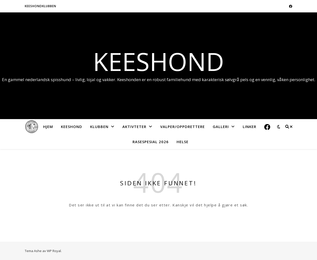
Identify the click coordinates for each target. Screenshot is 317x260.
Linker (249, 126)
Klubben (99, 126)
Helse (182, 141)
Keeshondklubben (40, 6)
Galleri (221, 126)
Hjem (48, 126)
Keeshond (158, 61)
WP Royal (54, 251)
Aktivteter (134, 126)
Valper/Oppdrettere (182, 126)
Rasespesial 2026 (150, 141)
